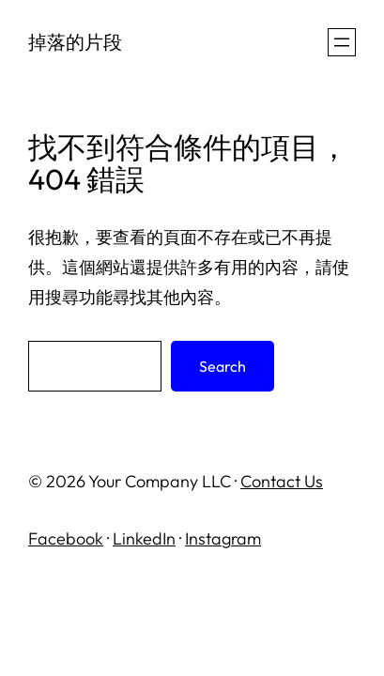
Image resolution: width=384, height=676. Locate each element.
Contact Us (281, 481)
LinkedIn (144, 538)
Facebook (65, 538)
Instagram (223, 538)
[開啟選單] (342, 42)
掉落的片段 (75, 42)
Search (222, 366)
